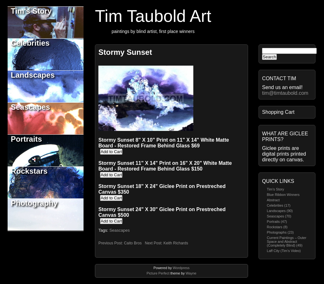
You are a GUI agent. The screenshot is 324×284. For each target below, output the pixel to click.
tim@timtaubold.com (285, 93)
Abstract (273, 200)
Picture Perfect (157, 273)
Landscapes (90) (280, 211)
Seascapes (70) (279, 216)
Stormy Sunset (125, 52)
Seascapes (30, 107)
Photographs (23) (280, 232)
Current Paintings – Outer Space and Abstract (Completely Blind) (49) (286, 241)
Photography (34, 203)
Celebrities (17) (278, 205)
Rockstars (29, 171)
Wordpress (181, 268)
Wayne (191, 273)
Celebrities (30, 43)
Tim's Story (31, 11)
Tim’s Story (275, 189)
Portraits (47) (277, 221)
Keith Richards (175, 243)
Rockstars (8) (277, 227)
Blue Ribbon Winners (283, 195)
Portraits (26, 139)
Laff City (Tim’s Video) (284, 251)
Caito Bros (133, 243)
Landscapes (33, 75)
